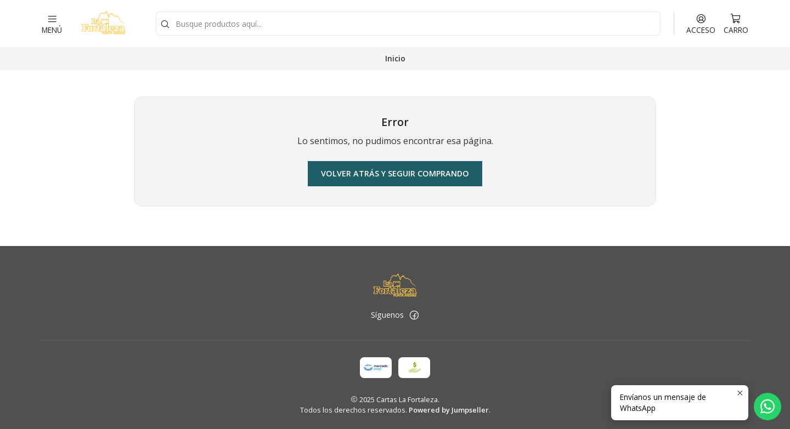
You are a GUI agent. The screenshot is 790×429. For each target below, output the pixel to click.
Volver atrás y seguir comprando (395, 173)
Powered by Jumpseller (449, 410)
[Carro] (736, 23)
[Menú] (52, 23)
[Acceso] (701, 23)
